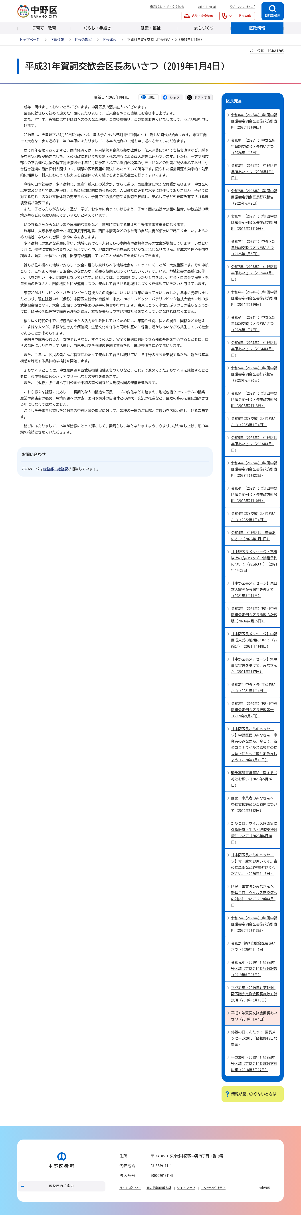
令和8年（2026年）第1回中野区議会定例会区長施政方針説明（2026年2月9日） (254, 121)
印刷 (151, 97)
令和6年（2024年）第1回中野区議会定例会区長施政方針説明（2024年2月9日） (254, 298)
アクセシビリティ (213, 1187)
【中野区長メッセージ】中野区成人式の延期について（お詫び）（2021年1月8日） (254, 640)
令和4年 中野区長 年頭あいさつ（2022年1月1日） (253, 536)
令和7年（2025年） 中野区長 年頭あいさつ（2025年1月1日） (254, 273)
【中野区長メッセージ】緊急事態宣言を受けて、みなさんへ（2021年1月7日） (254, 665)
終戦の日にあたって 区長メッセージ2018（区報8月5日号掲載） (254, 1038)
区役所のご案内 (61, 1185)
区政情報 (57, 39)
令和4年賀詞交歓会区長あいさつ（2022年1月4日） (253, 517)
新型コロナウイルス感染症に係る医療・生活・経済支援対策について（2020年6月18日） (254, 833)
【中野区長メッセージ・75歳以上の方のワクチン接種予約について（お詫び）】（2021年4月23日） (254, 561)
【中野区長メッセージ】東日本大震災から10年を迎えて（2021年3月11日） (254, 590)
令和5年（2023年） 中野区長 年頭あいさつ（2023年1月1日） (254, 444)
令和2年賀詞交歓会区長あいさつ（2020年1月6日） (253, 946)
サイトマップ (186, 1187)
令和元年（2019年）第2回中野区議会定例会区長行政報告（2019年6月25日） (254, 969)
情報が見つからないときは (253, 1094)
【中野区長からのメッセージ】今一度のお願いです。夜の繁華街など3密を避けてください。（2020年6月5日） (254, 864)
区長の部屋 (83, 39)
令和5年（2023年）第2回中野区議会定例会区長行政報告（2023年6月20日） (254, 374)
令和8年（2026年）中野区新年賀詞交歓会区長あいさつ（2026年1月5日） (253, 146)
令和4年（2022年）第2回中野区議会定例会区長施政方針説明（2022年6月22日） (254, 469)
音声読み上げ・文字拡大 (167, 6)
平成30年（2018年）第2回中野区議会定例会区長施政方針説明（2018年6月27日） (254, 1064)
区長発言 (109, 39)
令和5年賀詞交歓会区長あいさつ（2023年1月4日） (253, 422)
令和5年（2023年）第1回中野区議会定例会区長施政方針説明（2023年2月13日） (254, 400)
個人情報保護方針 (159, 1187)
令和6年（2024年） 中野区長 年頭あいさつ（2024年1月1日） (254, 349)
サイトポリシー (130, 1187)
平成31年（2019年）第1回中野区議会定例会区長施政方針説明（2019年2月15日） (254, 994)
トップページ (30, 39)
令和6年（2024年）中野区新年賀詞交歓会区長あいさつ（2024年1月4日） (253, 324)
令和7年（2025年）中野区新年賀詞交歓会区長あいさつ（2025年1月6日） (253, 248)
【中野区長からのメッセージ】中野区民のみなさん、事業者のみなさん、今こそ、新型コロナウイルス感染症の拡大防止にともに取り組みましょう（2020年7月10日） (254, 744)
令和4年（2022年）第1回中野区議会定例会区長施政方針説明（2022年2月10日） (254, 495)
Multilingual (207, 6)
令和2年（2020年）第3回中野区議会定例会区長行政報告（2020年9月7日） (254, 710)
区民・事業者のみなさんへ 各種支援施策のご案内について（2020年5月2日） (254, 804)
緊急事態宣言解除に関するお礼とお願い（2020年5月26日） (254, 779)
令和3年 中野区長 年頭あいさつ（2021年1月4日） (253, 688)
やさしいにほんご (242, 6)
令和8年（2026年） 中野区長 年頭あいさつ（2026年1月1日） (254, 172)
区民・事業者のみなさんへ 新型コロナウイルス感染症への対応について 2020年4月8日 (254, 896)
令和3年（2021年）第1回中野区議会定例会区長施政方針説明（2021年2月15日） (254, 615)
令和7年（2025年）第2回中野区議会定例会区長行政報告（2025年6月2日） (254, 197)
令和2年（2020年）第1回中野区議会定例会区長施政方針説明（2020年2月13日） (254, 924)
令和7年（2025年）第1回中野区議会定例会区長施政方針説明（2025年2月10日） (254, 222)
